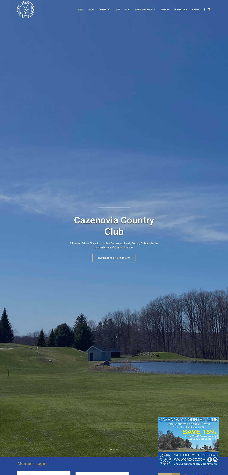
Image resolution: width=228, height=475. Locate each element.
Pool (127, 9)
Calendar (164, 9)
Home (80, 9)
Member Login (180, 9)
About (91, 9)
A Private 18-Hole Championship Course (114, 449)
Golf (117, 9)
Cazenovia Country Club (111, 449)
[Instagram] (209, 9)
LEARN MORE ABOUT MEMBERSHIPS (114, 257)
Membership (105, 9)
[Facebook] (204, 9)
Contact (196, 9)
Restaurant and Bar (145, 9)
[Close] (224, 415)
